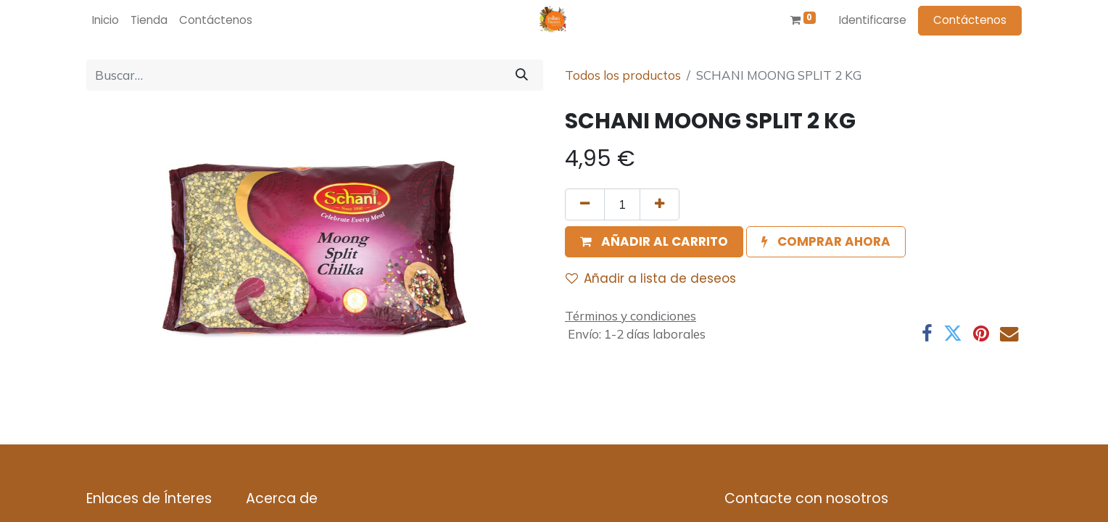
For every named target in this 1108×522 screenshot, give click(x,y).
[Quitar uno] (585, 204)
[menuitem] (105, 21)
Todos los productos (623, 75)
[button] (654, 242)
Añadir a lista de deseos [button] (651, 278)
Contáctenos (969, 20)
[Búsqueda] (521, 75)
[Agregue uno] (659, 204)
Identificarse (872, 20)
